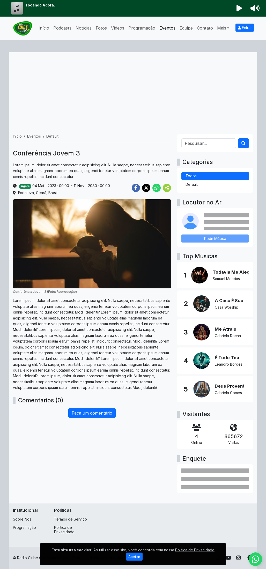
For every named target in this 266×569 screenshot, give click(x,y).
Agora (25, 186)
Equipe (186, 28)
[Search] (243, 143)
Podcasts (62, 28)
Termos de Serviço (70, 519)
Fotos (101, 28)
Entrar (245, 27)
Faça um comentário (92, 413)
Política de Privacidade (64, 529)
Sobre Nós (22, 519)
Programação (141, 28)
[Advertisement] (133, 95)
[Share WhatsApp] (156, 188)
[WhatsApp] (255, 559)
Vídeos (117, 28)
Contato (205, 28)
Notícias (84, 28)
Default (192, 184)
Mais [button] (221, 28)
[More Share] (167, 188)
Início (44, 28)
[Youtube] (228, 558)
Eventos (167, 28)
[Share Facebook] (136, 188)
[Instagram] (238, 558)
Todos (191, 176)
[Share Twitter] (146, 188)
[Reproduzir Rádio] (239, 8)
